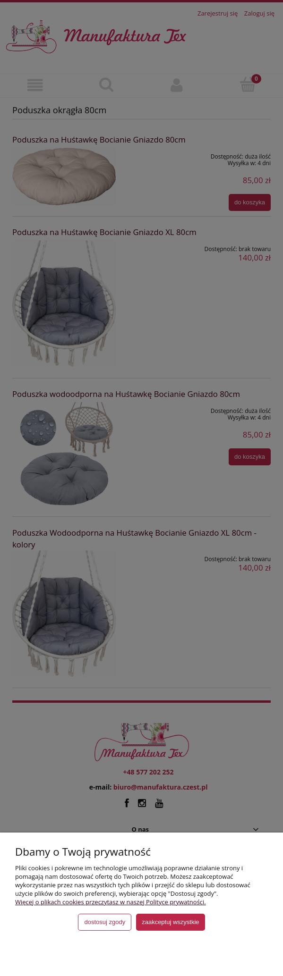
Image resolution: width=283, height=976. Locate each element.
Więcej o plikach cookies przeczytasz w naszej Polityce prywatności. (110, 902)
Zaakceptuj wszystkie (170, 922)
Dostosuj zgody (104, 922)
